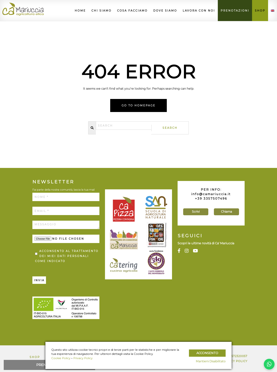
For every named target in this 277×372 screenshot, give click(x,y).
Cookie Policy (60, 358)
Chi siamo (101, 10)
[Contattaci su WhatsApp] (269, 364)
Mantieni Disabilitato (211, 361)
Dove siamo (165, 10)
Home (80, 10)
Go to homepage (138, 105)
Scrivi (196, 211)
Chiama (226, 211)
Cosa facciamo (132, 10)
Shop (260, 10)
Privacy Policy (234, 361)
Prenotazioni (235, 10)
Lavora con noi (199, 10)
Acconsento (207, 353)
